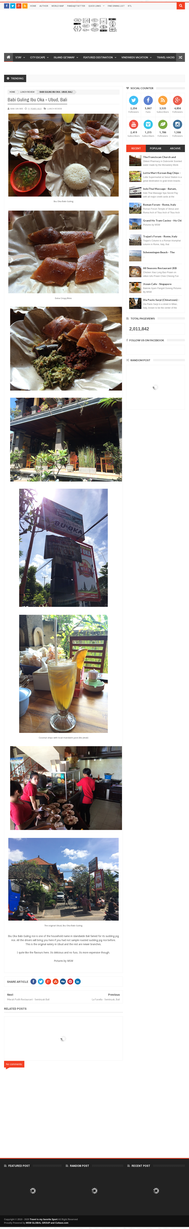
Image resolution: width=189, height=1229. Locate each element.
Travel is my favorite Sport (44, 1219)
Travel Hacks (166, 57)
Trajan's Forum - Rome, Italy (160, 236)
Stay (18, 57)
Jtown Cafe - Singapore (157, 284)
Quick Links (94, 5)
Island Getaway (64, 57)
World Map (57, 5)
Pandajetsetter (76, 5)
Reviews (12, 66)
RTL (130, 5)
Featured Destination (98, 57)
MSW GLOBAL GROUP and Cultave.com (47, 1223)
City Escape (37, 57)
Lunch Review (27, 92)
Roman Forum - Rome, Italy (159, 204)
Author (43, 5)
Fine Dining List (116, 5)
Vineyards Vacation (134, 57)
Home (33, 5)
